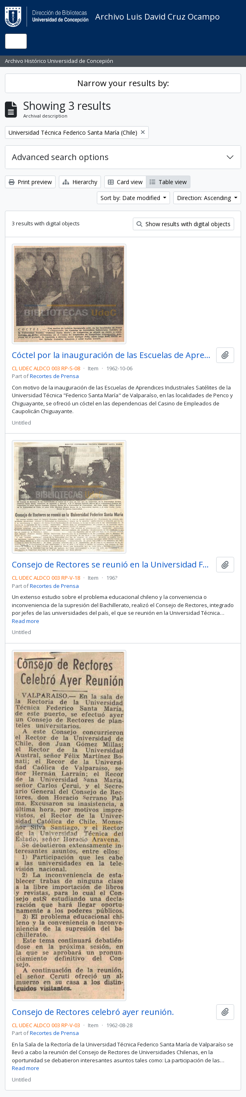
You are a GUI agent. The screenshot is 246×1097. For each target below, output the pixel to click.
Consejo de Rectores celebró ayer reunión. (93, 1012)
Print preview (30, 182)
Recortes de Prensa (54, 376)
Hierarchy (80, 182)
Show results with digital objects (183, 224)
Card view (125, 182)
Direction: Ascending (205, 198)
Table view (168, 182)
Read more (25, 621)
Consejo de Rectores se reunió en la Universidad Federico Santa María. (112, 565)
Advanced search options (60, 156)
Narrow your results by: (123, 83)
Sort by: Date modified (131, 198)
